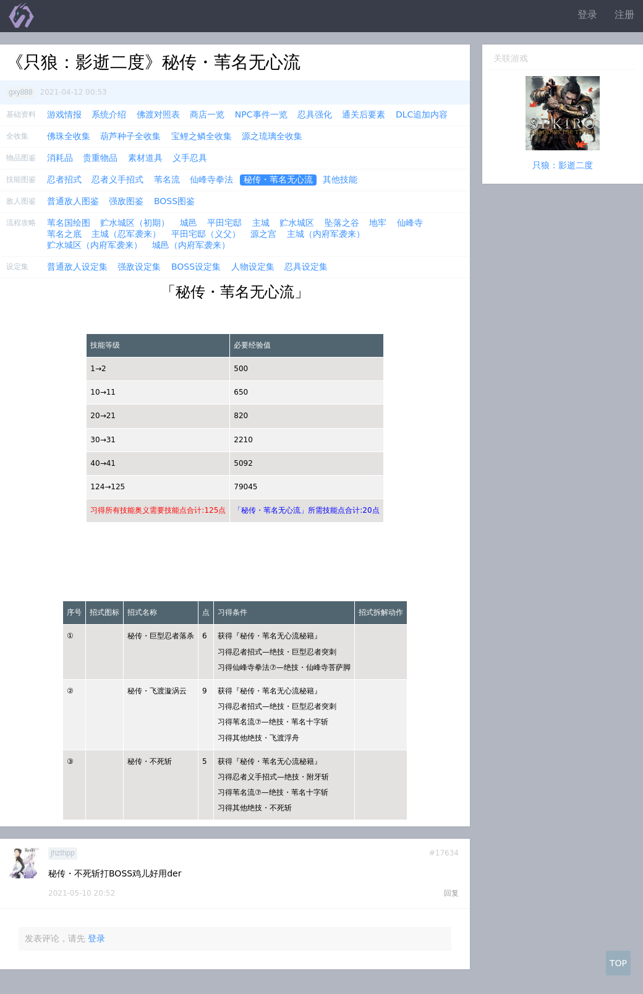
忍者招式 (64, 179)
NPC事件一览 (261, 114)
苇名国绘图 (68, 223)
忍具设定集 (306, 267)
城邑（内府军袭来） (191, 245)
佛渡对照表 (158, 114)
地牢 (377, 223)
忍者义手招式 (117, 179)
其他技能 (340, 179)
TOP (618, 963)
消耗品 (60, 158)
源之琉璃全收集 (272, 136)
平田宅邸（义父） (206, 234)
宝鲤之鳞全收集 (201, 136)
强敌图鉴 (126, 201)
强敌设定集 (139, 267)
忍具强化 (314, 114)
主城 (261, 223)
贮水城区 (296, 223)
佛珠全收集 (68, 136)
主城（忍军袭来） (126, 234)
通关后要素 (363, 114)
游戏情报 (64, 114)
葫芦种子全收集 (130, 136)
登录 (587, 14)
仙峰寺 (410, 223)
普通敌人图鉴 (73, 201)
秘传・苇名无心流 (278, 179)
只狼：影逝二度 (562, 165)
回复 (451, 893)
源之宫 (263, 234)
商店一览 (207, 114)
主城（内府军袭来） (326, 234)
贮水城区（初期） (134, 223)
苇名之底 (64, 234)
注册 (624, 14)
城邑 (188, 223)
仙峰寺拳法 (211, 179)
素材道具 (145, 158)
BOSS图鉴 (174, 201)
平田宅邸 (224, 223)
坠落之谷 (342, 223)
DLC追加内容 (422, 114)
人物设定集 (253, 267)
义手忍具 (189, 158)
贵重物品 (100, 158)
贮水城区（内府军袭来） (94, 245)
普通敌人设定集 (77, 267)
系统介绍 (109, 114)
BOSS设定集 (196, 267)
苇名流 (167, 179)
